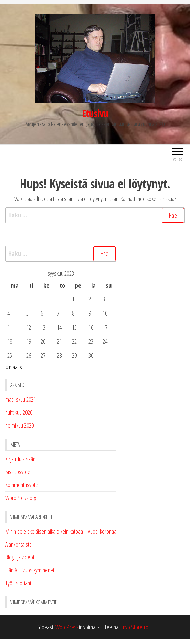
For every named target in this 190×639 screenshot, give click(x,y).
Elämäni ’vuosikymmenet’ (30, 570)
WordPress (67, 627)
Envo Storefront (136, 627)
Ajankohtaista (18, 544)
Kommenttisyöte (21, 485)
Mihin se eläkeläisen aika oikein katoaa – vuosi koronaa (60, 531)
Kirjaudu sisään (20, 459)
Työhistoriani (18, 583)
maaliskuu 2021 (20, 399)
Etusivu (95, 113)
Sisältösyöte (17, 472)
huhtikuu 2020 (18, 412)
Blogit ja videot (19, 557)
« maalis (13, 367)
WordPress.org (20, 498)
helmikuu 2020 (19, 425)
